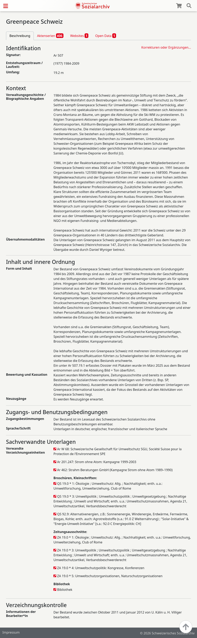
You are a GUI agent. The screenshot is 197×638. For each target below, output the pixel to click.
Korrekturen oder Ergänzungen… (166, 47)
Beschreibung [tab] (19, 36)
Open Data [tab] (105, 35)
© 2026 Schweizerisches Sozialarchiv (167, 633)
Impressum (11, 632)
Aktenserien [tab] (50, 35)
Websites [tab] (79, 35)
